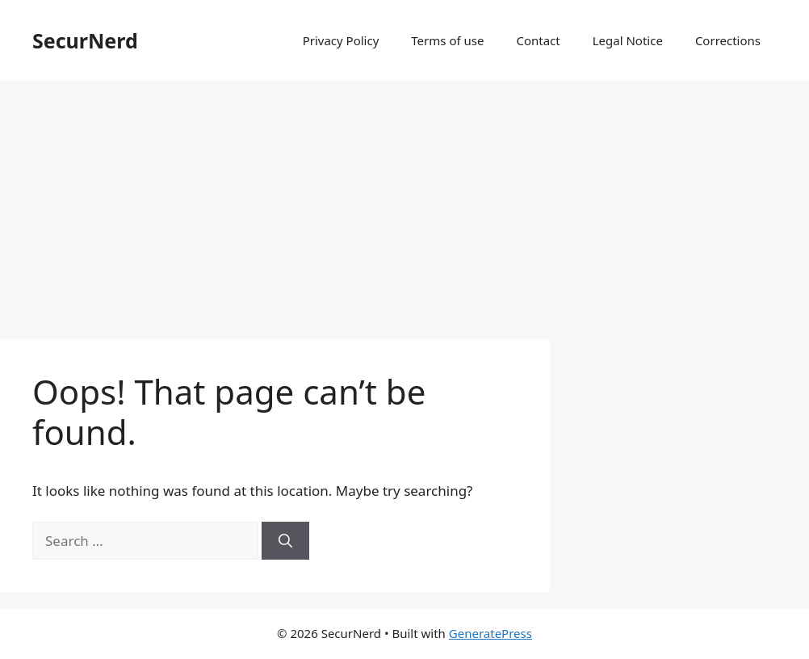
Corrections (728, 40)
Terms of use (447, 40)
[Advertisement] (404, 202)
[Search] (285, 541)
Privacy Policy (341, 40)
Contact (538, 40)
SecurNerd (85, 40)
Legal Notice (628, 40)
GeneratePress (490, 633)
